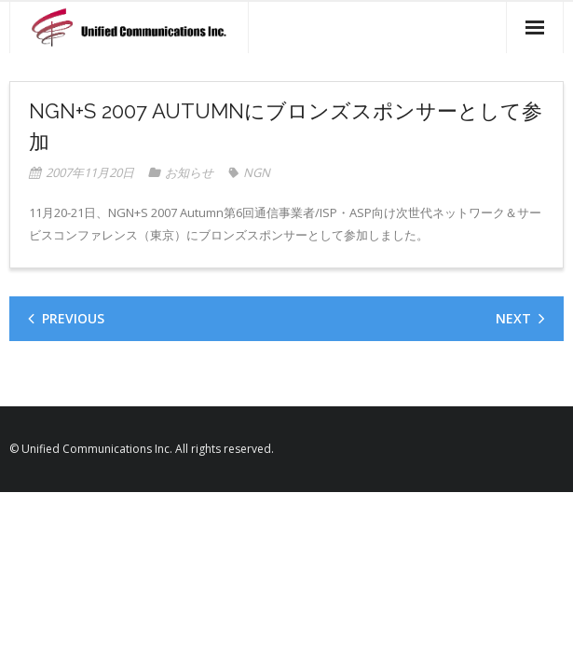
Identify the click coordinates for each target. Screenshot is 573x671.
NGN (256, 172)
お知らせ (189, 172)
